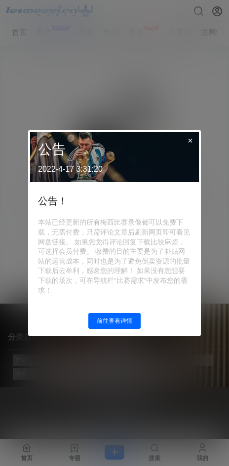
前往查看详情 (114, 320)
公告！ (53, 200)
